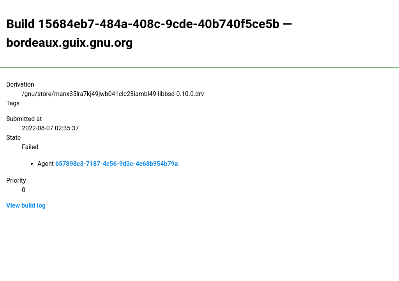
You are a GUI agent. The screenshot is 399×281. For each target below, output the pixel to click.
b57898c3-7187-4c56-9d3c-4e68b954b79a (116, 163)
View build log (26, 205)
